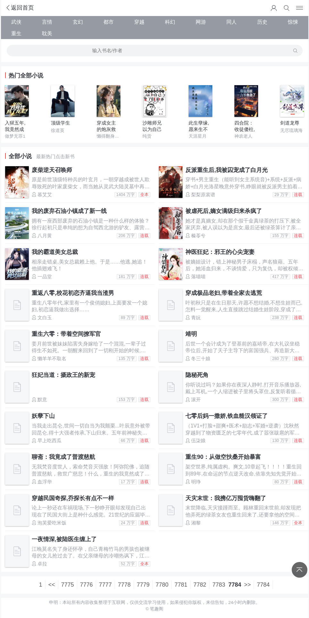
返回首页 (19, 7)
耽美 (47, 33)
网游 (201, 22)
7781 (181, 584)
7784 (263, 584)
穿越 (139, 22)
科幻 (170, 22)
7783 (218, 584)
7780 (162, 584)
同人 (231, 22)
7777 (105, 584)
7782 (199, 584)
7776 (86, 584)
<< (51, 584)
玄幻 (78, 22)
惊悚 (293, 22)
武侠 (16, 22)
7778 (124, 584)
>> (247, 584)
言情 (47, 22)
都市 (108, 22)
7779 (143, 584)
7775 (67, 584)
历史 (262, 22)
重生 (16, 33)
